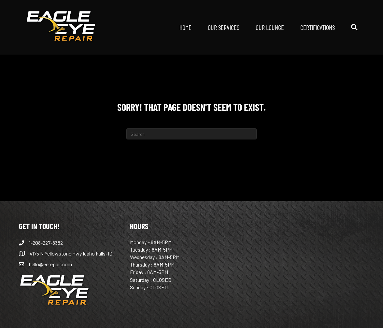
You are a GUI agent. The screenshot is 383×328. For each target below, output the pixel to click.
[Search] (350, 27)
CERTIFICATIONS (317, 27)
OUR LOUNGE (270, 27)
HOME (185, 27)
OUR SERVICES (223, 27)
